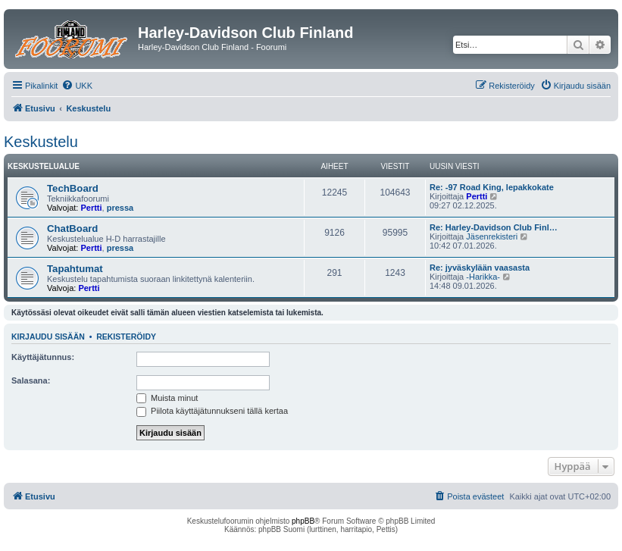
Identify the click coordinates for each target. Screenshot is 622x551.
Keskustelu (41, 141)
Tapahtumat (75, 268)
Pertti (91, 207)
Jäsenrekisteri (491, 236)
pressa (120, 207)
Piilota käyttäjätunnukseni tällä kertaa (212, 410)
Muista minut (167, 397)
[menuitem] (76, 86)
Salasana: (30, 380)
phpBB (303, 521)
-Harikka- (483, 276)
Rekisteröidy (126, 336)
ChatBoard (72, 228)
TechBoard (72, 188)
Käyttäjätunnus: (42, 357)
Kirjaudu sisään (48, 336)
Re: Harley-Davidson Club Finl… (494, 227)
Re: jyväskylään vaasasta (480, 267)
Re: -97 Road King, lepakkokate (492, 187)
